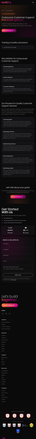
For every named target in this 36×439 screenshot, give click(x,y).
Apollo (3, 348)
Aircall (3, 346)
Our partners (4, 397)
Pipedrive (4, 342)
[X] (6, 313)
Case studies (5, 370)
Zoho (3, 351)
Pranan (3, 364)
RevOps (3, 324)
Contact (3, 401)
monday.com (5, 340)
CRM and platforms (6, 322)
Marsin (3, 362)
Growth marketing (6, 326)
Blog (3, 377)
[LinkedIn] (3, 313)
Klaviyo (3, 344)
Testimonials (4, 373)
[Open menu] (33, 2)
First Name (6, 243)
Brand (3, 395)
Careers (3, 399)
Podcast (3, 379)
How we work (4, 393)
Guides (3, 384)
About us (4, 390)
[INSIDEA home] (6, 2)
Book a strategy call (10, 305)
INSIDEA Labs (4, 357)
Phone (5, 261)
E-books (3, 381)
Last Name (6, 249)
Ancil (3, 359)
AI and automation (6, 328)
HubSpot (3, 335)
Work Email (6, 255)
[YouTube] (9, 313)
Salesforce (4, 337)
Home (3, 10)
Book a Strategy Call (9, 30)
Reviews (3, 375)
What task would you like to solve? (11, 267)
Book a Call (18, 275)
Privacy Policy (13, 279)
